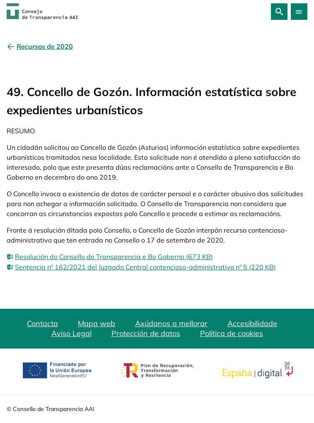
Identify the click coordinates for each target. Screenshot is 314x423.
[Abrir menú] (299, 11)
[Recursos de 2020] (45, 46)
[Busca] (279, 11)
